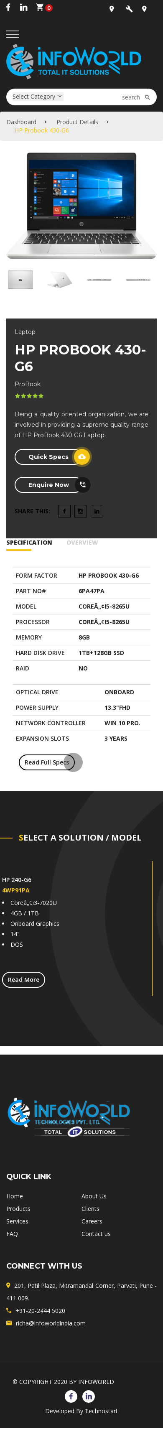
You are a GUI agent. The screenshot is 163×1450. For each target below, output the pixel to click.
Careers (92, 1221)
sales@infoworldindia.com (131, 11)
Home (14, 1196)
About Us (94, 1196)
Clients (90, 1209)
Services (17, 1221)
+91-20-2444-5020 (147, 11)
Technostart (101, 1411)
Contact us (96, 1234)
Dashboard (21, 122)
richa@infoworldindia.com (51, 1323)
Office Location (115, 11)
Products (18, 1209)
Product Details (77, 122)
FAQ (12, 1234)
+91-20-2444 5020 (40, 1311)
